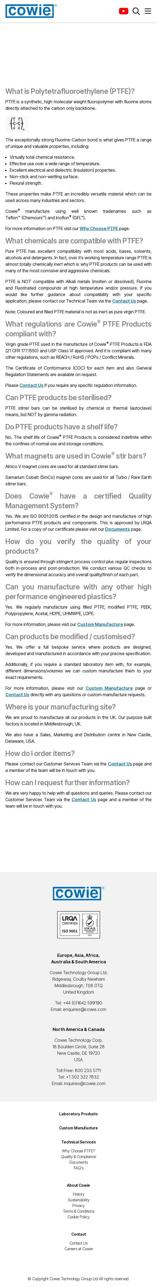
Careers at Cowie (79, 1248)
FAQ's (79, 1168)
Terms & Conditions (78, 1211)
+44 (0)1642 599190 (82, 1003)
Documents (78, 1162)
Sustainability (78, 1200)
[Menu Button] (148, 11)
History (78, 1194)
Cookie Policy (78, 1217)
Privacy (78, 1205)
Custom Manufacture (78, 1128)
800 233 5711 (88, 1070)
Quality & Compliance (78, 1156)
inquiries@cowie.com (84, 1083)
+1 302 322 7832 (82, 1077)
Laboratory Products (78, 1114)
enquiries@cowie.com (84, 1009)
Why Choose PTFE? (78, 1151)
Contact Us (78, 1243)
